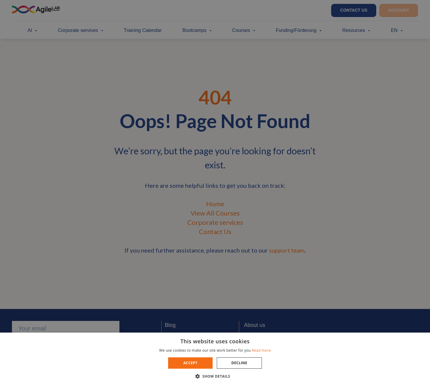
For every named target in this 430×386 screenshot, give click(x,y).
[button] (215, 376)
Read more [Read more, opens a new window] (261, 350)
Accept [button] (190, 362)
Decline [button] (239, 362)
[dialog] (215, 193)
